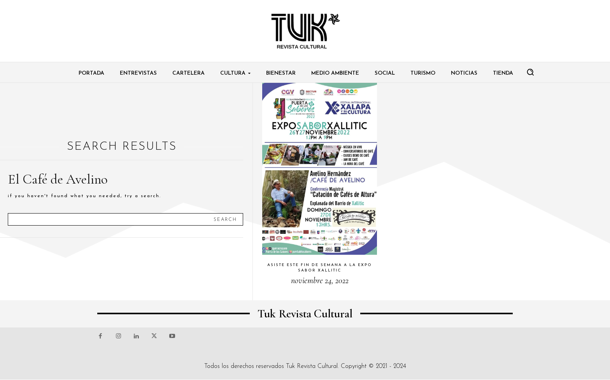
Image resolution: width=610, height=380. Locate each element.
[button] (530, 72)
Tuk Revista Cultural (312, 366)
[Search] (225, 219)
